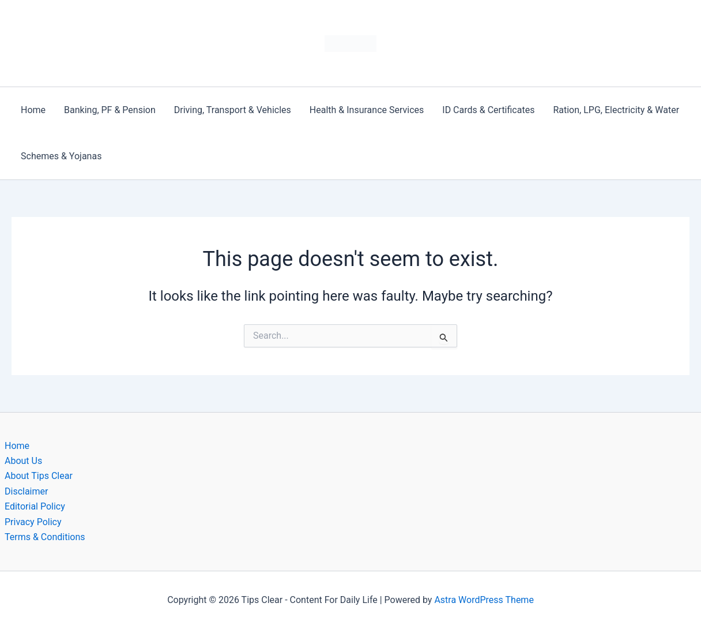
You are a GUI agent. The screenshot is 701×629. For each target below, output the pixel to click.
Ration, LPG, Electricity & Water (616, 109)
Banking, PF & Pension (110, 109)
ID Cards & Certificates (488, 109)
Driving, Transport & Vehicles (232, 109)
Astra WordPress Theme (483, 599)
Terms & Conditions (45, 536)
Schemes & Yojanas (61, 156)
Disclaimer (26, 491)
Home (33, 109)
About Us (23, 460)
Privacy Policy (33, 521)
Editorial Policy (35, 506)
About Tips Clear (39, 475)
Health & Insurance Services (367, 109)
